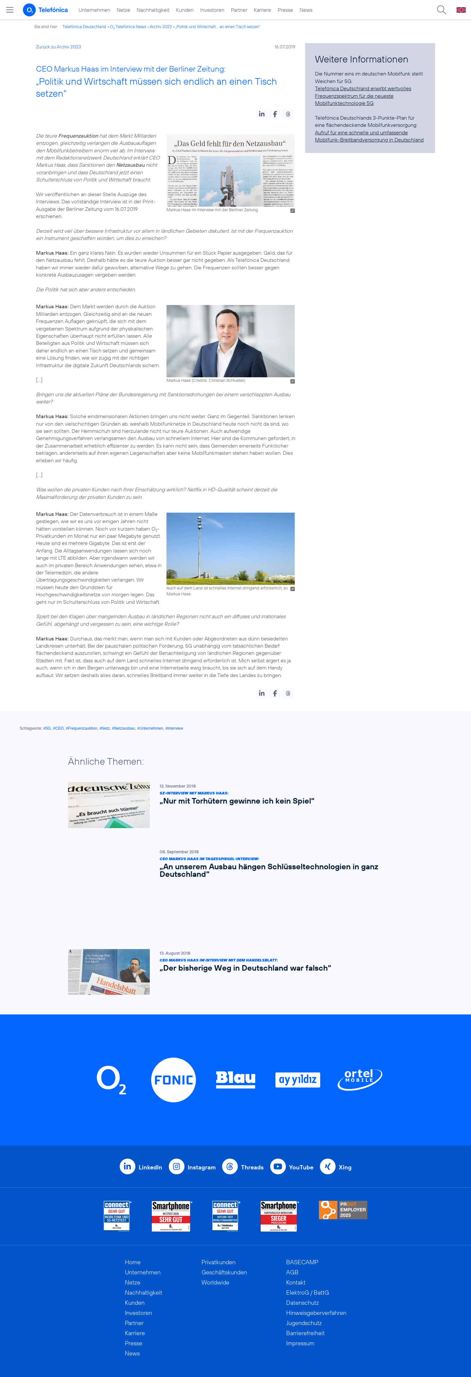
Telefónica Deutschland (84, 26)
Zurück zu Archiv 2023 (58, 47)
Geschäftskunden (224, 1225)
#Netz (104, 728)
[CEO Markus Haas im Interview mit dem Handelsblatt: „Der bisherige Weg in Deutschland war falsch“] (232, 925)
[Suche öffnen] (441, 10)
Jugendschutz (304, 1276)
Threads (252, 1120)
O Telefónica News (128, 26)
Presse (285, 10)
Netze (123, 10)
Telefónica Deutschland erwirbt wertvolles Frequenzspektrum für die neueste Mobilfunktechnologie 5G (363, 95)
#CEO (58, 728)
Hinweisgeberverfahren (316, 1266)
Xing (345, 1120)
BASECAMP (302, 1215)
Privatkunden (218, 1215)
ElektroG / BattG (307, 1246)
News (306, 10)
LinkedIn (150, 1120)
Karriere (262, 10)
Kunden (185, 10)
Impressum (300, 1296)
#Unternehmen (150, 728)
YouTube (301, 1120)
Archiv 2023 (161, 26)
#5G (47, 728)
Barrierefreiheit (305, 1286)
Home (133, 1215)
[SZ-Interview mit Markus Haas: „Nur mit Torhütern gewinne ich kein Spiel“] (232, 805)
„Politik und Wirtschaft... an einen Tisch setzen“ (217, 26)
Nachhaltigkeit (153, 10)
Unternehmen (94, 10)
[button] (262, 114)
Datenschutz (302, 1256)
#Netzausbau (123, 728)
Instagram (202, 1120)
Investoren (212, 10)
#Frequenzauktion (81, 728)
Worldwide (215, 1235)
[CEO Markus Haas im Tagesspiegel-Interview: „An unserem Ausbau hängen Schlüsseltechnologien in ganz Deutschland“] (232, 865)
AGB (292, 1225)
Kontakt (295, 1235)
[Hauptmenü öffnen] (10, 10)
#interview (174, 728)
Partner (239, 10)
